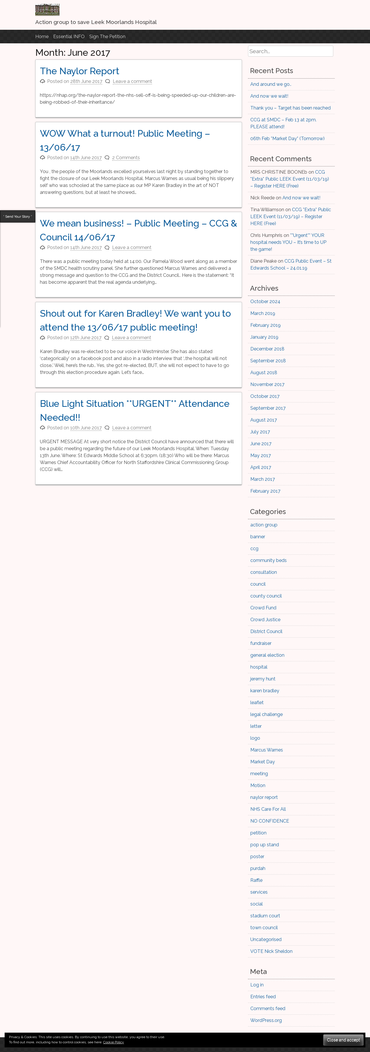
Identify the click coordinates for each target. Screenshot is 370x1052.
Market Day (262, 762)
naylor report (264, 797)
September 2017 (268, 408)
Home (42, 36)
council (258, 584)
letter (256, 726)
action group (264, 525)
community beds (268, 560)
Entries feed (263, 996)
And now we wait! (269, 96)
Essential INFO (69, 36)
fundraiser (260, 643)
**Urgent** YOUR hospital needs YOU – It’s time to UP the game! (288, 242)
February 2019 (265, 325)
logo (255, 738)
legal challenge (266, 714)
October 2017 (265, 396)
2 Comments (126, 157)
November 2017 (267, 384)
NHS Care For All (268, 809)
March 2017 (262, 479)
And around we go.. (270, 84)
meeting (259, 773)
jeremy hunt (262, 679)
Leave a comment (132, 81)
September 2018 (268, 360)
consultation (263, 572)
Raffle (256, 880)
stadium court (265, 916)
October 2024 (265, 301)
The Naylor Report (79, 71)
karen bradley (264, 690)
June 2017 (260, 443)
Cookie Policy (113, 1042)
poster (257, 856)
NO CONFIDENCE (269, 821)
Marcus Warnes (266, 750)
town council (264, 927)
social (256, 904)
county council (266, 596)
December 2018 (267, 349)
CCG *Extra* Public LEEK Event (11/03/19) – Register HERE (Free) (289, 179)
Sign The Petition (107, 36)
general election (267, 655)
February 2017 (265, 491)
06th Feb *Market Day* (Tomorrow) (287, 138)
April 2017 (260, 467)
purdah (257, 868)
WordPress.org (266, 1020)
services (259, 892)
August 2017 (263, 420)
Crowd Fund (263, 608)
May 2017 (260, 455)
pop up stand (264, 844)
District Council (266, 631)
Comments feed (267, 1008)
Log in (257, 985)
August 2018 (263, 372)
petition (258, 833)
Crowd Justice (265, 619)
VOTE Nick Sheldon (271, 951)
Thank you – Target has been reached (290, 108)
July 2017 (260, 432)
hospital (258, 667)
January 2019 (264, 337)
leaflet (257, 702)
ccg (254, 548)
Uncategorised (266, 939)
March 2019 (262, 313)
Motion (257, 785)
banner (257, 536)
